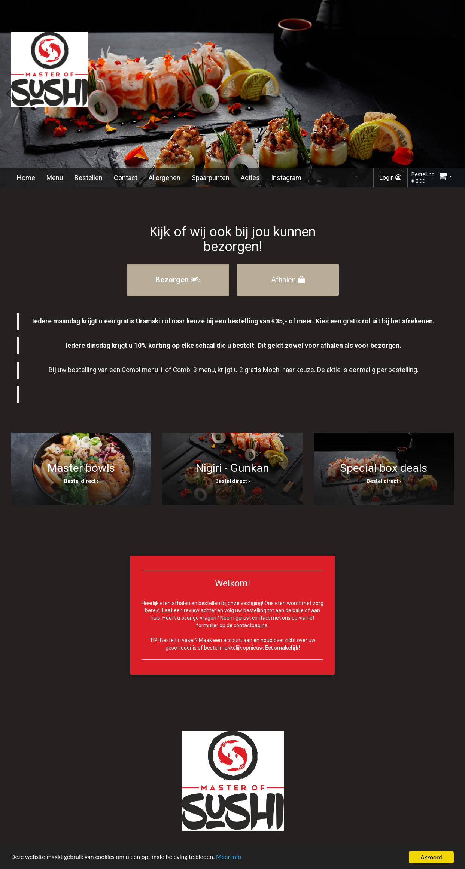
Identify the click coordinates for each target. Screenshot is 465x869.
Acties (250, 178)
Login (390, 177)
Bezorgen (177, 279)
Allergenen (164, 178)
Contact (125, 178)
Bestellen (89, 178)
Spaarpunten (211, 178)
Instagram (286, 178)
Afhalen (288, 279)
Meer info (230, 860)
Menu (54, 178)
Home (26, 178)
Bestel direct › (81, 481)
